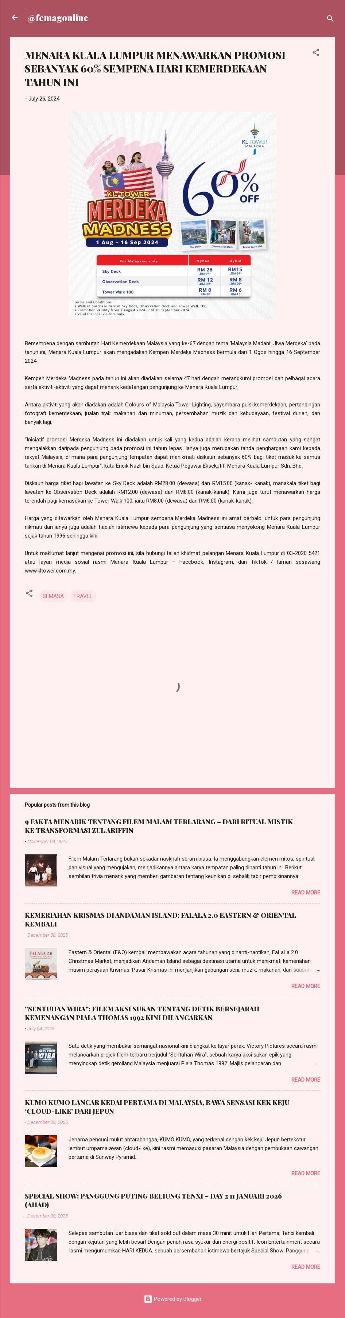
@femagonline (58, 17)
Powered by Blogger (173, 1299)
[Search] (330, 20)
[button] (315, 53)
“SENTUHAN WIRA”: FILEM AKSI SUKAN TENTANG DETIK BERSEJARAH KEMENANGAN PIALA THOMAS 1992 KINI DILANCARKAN (142, 1013)
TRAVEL (83, 596)
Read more (305, 892)
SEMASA (53, 596)
